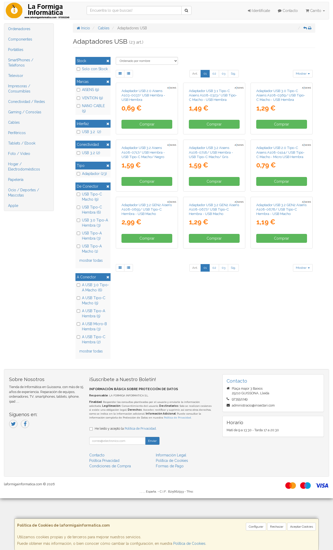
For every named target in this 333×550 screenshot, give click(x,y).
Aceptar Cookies (301, 526)
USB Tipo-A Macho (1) (89, 248)
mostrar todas (91, 260)
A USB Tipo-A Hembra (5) (91, 313)
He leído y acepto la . (126, 480)
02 (214, 73)
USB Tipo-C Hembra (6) (89, 209)
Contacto (288, 11)
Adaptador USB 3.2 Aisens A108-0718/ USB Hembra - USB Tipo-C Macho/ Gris (211, 247)
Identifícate (259, 11)
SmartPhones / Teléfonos (20, 62)
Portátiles (15, 50)
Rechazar (276, 526)
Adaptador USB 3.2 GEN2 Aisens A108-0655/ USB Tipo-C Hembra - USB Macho (146, 352)
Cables (14, 122)
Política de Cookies (189, 543)
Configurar (256, 526)
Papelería (15, 180)
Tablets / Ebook (21, 143)
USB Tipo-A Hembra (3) (89, 235)
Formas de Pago (170, 518)
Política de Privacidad (177, 469)
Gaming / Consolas (24, 112)
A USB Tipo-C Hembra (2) (91, 339)
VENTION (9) (90, 98)
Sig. (233, 73)
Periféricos (17, 133)
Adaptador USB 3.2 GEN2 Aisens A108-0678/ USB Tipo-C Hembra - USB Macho (281, 352)
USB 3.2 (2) (89, 132)
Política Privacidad (104, 512)
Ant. (195, 73)
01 (205, 73)
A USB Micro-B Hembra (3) (92, 326)
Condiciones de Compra (110, 518)
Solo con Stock (92, 69)
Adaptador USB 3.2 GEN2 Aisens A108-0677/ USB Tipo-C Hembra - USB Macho (214, 352)
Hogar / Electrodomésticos (24, 166)
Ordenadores (19, 29)
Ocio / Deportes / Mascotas (23, 192)
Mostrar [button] (303, 73)
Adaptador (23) (92, 174)
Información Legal (171, 507)
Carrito (315, 11)
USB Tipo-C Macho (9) (89, 196)
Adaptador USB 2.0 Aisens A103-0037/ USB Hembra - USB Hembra (143, 142)
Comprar (147, 172)
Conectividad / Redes (26, 102)
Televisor (15, 76)
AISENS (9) (88, 90)
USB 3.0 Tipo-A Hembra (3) (92, 222)
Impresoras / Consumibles (19, 88)
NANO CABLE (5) (91, 108)
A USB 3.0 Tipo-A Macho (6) (93, 287)
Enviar (152, 492)
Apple (13, 206)
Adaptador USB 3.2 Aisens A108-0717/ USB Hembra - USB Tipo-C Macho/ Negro (143, 247)
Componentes (20, 39)
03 (223, 73)
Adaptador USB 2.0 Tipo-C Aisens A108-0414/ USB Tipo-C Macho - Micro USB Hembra (280, 247)
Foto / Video (19, 154)
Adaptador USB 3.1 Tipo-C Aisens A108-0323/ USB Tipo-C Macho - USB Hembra (213, 142)
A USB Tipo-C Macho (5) (91, 300)
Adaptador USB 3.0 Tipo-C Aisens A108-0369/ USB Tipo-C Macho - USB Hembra (280, 142)
